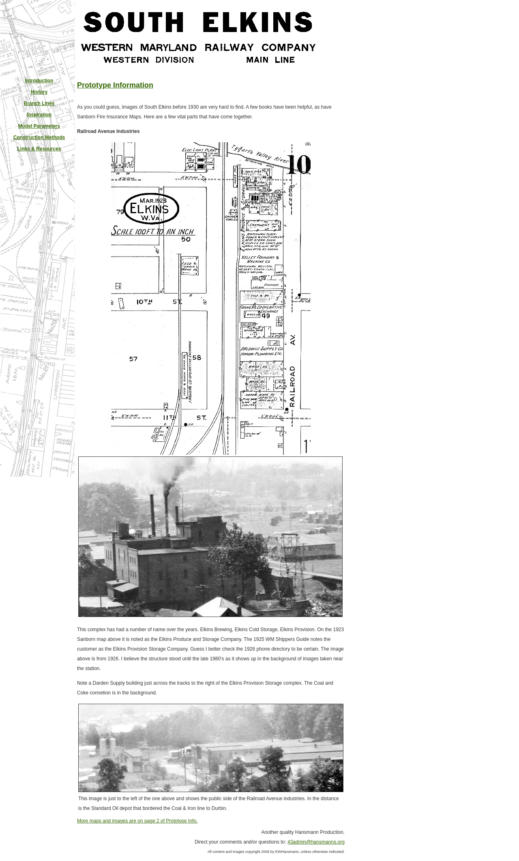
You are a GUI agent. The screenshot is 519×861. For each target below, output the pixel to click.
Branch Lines (39, 103)
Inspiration (39, 115)
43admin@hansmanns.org (316, 842)
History (39, 92)
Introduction (39, 81)
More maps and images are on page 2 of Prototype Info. (137, 821)
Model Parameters (39, 126)
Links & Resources (39, 149)
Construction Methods (39, 137)
